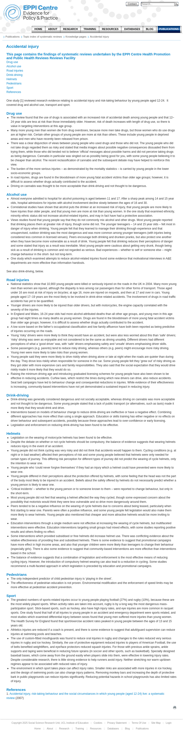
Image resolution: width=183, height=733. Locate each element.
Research (64, 728)
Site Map (156, 723)
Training (79, 728)
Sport (9, 87)
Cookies (98, 723)
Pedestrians (13, 83)
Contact (132, 4)
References (13, 92)
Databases (113, 728)
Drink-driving (14, 75)
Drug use (12, 62)
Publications (142, 728)
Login (168, 723)
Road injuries (14, 70)
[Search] (158, 4)
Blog (127, 728)
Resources (96, 728)
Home (37, 728)
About (50, 728)
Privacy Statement (117, 723)
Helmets (11, 79)
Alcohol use (13, 66)
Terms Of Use (139, 723)
